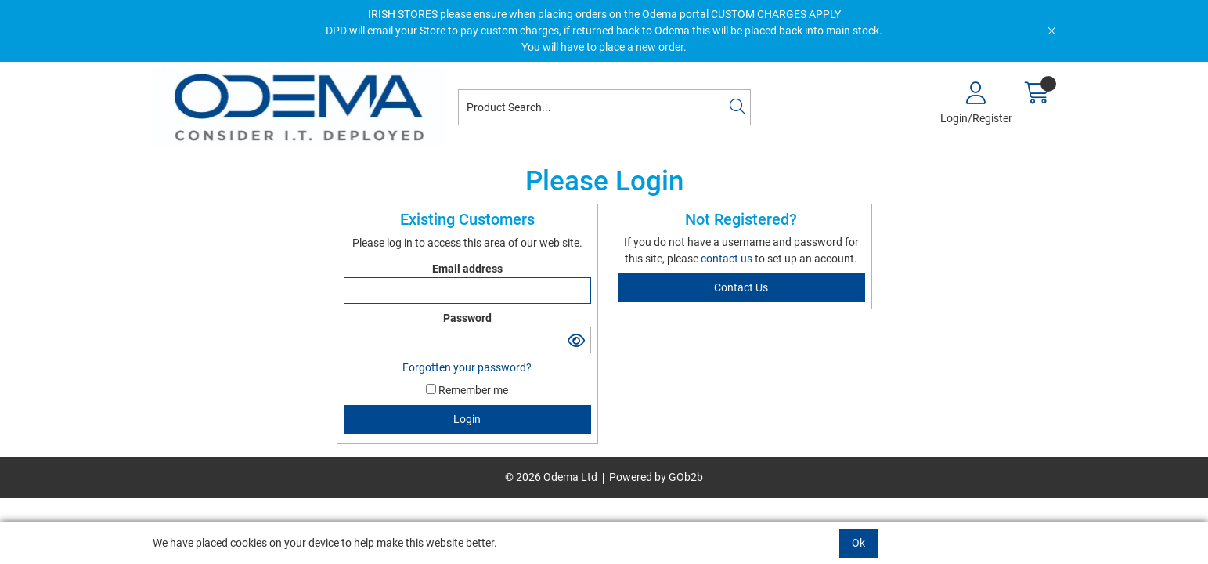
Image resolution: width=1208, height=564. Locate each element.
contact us (728, 258)
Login (467, 419)
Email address (467, 268)
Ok (858, 543)
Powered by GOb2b (656, 477)
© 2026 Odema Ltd (551, 477)
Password (467, 318)
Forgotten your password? (467, 367)
